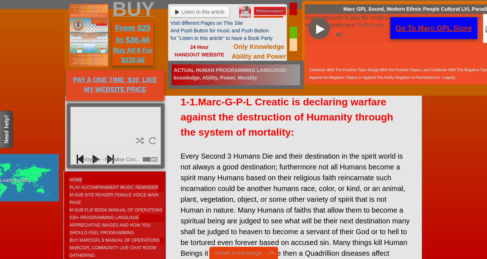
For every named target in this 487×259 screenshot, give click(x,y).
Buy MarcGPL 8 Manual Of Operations (114, 240)
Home (75, 179)
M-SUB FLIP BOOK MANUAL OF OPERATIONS (116, 210)
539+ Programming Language (104, 217)
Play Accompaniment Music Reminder (113, 187)
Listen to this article (200, 12)
